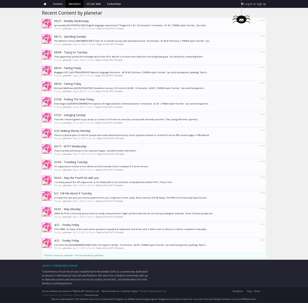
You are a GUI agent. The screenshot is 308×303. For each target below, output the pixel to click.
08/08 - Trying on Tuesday (70, 52)
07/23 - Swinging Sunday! (70, 115)
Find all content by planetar (58, 255)
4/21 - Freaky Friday (66, 225)
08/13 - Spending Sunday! (70, 36)
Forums (58, 4)
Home (45, 4)
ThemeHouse (91, 295)
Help (249, 291)
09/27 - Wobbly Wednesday (71, 21)
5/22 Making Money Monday (72, 131)
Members (75, 4)
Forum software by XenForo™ (71, 291)
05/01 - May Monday (67, 209)
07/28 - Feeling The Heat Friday (74, 99)
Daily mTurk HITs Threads (110, 28)
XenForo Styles (130, 291)
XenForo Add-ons (111, 291)
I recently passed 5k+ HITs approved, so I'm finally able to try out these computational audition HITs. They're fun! (113, 182)
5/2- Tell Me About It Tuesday (73, 193)
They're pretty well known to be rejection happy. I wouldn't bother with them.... (96, 150)
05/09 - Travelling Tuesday (71, 162)
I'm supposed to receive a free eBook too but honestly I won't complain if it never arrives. (101, 166)
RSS (263, 290)
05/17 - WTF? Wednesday (70, 146)
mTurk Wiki (94, 4)
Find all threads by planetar (89, 255)
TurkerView (114, 4)
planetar (67, 28)
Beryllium (238, 291)
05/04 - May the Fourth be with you (76, 178)
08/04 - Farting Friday (67, 68)
